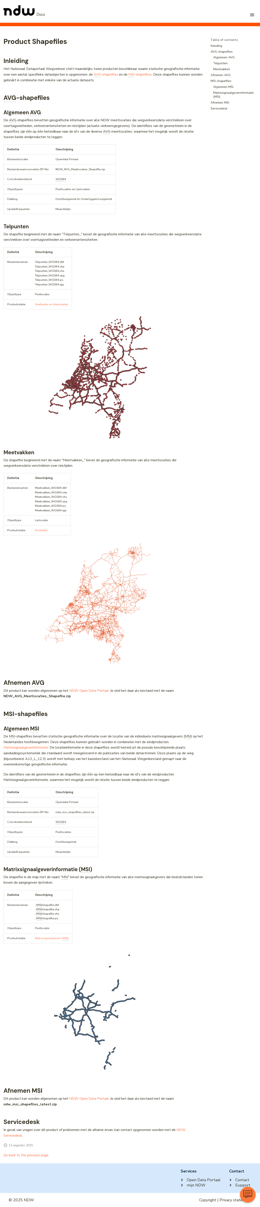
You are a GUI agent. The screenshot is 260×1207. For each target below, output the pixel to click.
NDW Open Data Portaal (89, 690)
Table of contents (224, 40)
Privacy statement (235, 1200)
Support (239, 1185)
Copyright (207, 1200)
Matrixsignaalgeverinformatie (25, 747)
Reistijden (41, 530)
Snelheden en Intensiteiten (51, 304)
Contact (239, 1180)
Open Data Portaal (200, 1180)
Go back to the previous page (26, 1155)
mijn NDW (193, 1185)
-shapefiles (106, 74)
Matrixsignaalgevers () (52, 938)
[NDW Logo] (24, 14)
